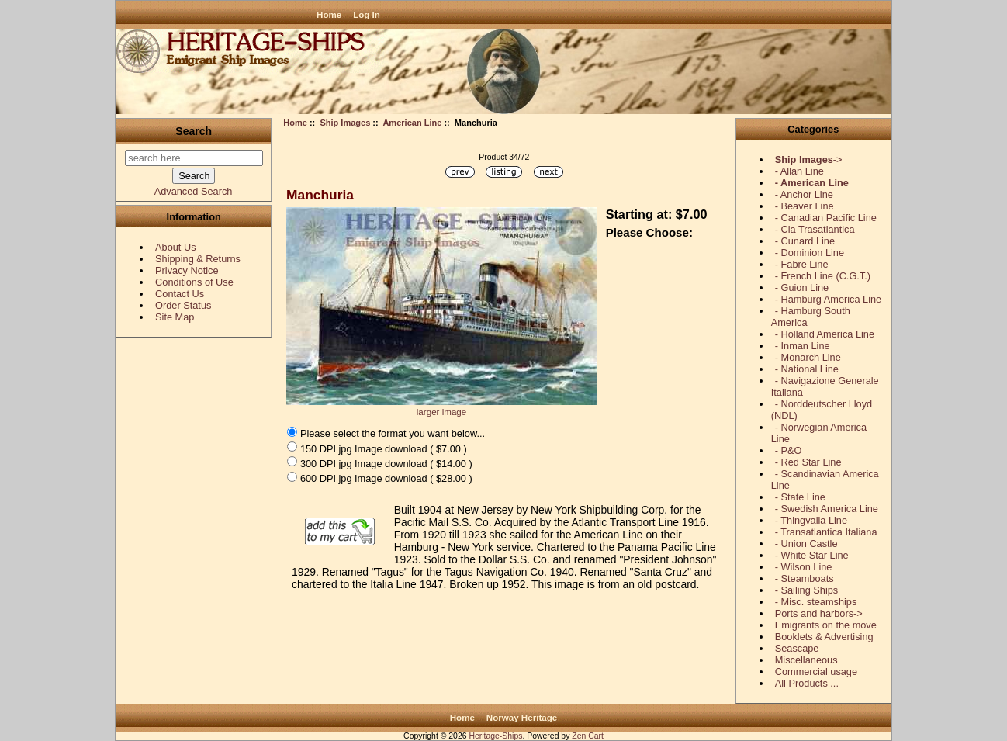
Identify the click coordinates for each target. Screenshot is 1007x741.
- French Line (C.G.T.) (822, 276)
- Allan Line (799, 171)
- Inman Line (802, 345)
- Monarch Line (808, 357)
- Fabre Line (802, 264)
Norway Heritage (522, 717)
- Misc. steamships (816, 602)
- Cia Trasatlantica (815, 229)
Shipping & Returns (198, 259)
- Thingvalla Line (811, 520)
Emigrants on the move (826, 625)
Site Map (174, 317)
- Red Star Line (808, 462)
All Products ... (807, 683)
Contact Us (179, 294)
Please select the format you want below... (392, 433)
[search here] (194, 158)
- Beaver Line (804, 206)
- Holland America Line (824, 334)
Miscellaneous (806, 660)
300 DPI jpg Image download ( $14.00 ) (386, 463)
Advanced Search (193, 191)
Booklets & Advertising (824, 636)
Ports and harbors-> (819, 613)
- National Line (807, 369)
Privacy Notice (186, 270)
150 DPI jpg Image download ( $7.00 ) (383, 448)
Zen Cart (588, 736)
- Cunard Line (805, 241)
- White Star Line (812, 555)
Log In (366, 14)
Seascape (797, 648)
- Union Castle (806, 543)
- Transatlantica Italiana (826, 532)
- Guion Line (802, 287)
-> (809, 159)
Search (193, 131)
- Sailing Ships (807, 590)
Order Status (183, 305)
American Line (411, 122)
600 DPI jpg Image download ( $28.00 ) (386, 478)
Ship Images (345, 122)
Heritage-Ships (495, 736)
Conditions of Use (194, 282)
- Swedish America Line (826, 508)
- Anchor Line (804, 194)
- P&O (788, 450)
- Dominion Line (809, 252)
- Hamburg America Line (828, 299)
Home (329, 14)
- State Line (800, 497)
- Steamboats (804, 578)
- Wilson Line (803, 567)
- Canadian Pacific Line (826, 217)
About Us (175, 247)
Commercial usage (816, 671)
